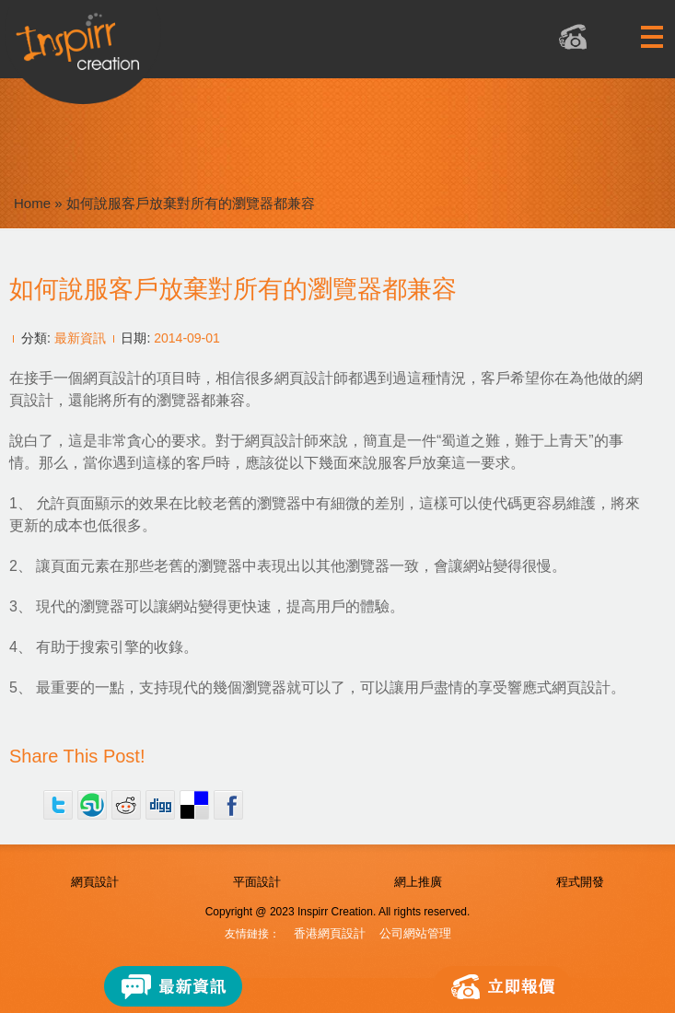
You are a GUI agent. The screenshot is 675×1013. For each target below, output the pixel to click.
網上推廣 (418, 882)
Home (32, 203)
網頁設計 (95, 882)
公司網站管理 (415, 933)
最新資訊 (80, 338)
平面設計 (257, 882)
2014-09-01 (187, 338)
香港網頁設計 (330, 933)
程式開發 (580, 882)
